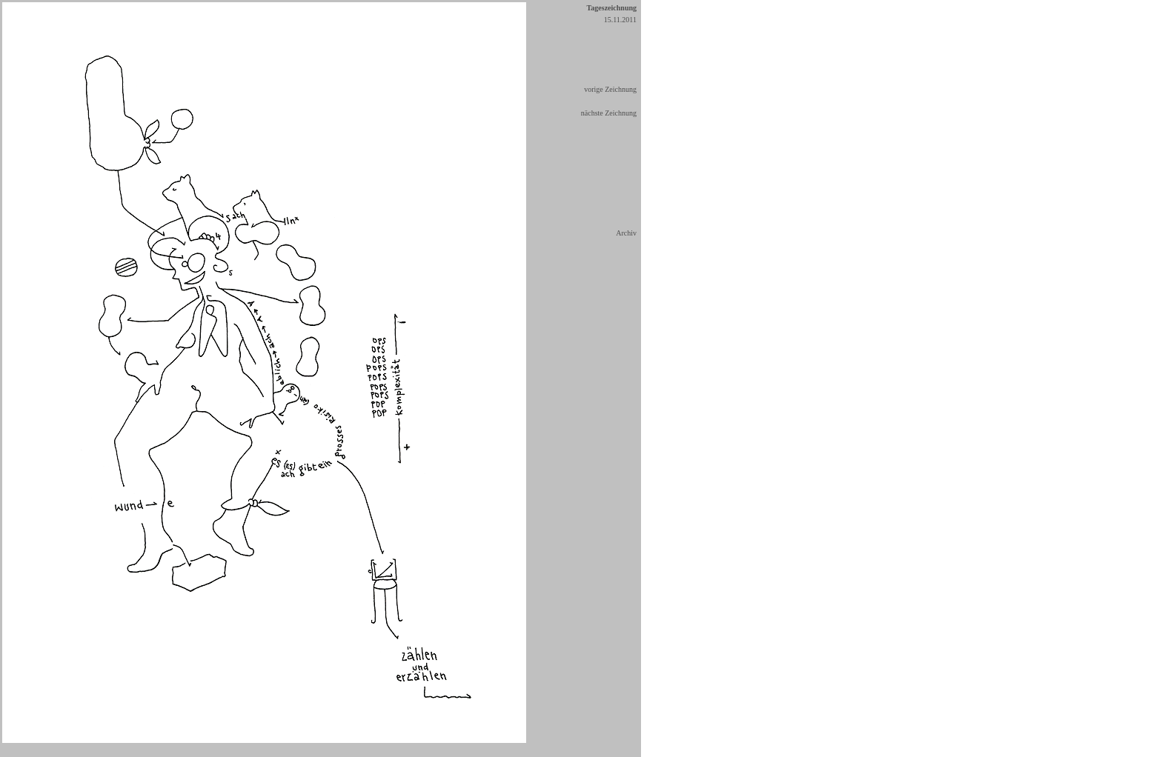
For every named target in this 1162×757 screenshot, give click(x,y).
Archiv (626, 233)
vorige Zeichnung (610, 89)
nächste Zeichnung (609, 113)
